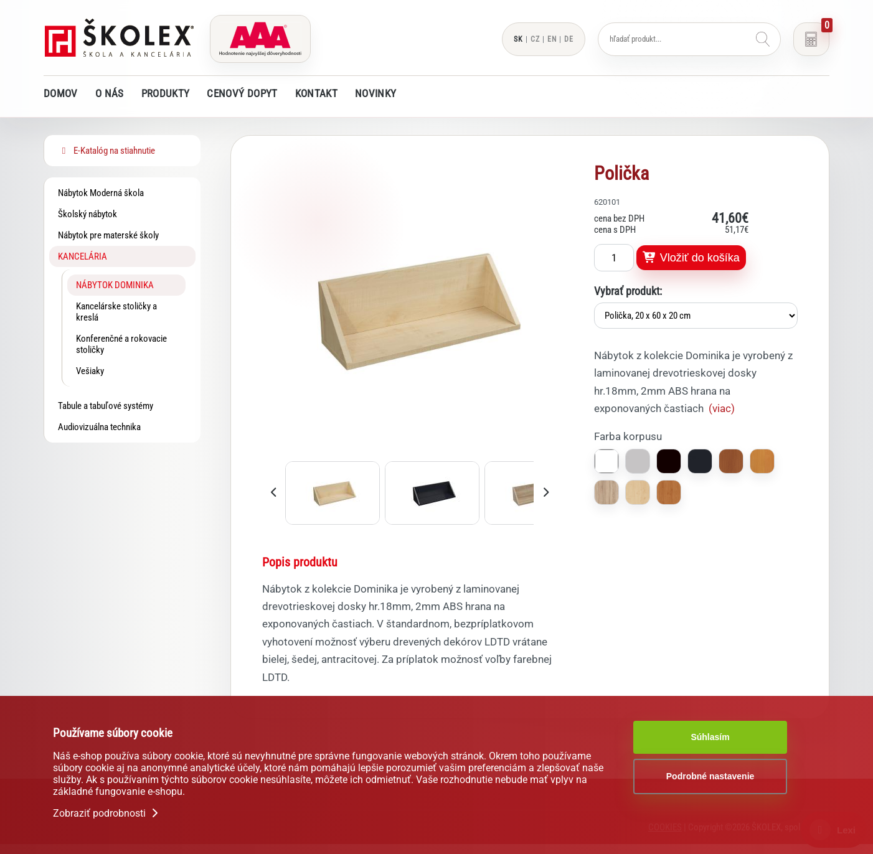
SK (518, 39)
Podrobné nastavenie (710, 776)
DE (568, 39)
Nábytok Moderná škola (101, 193)
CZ (535, 39)
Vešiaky (90, 371)
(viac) (722, 408)
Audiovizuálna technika (99, 427)
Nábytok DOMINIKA (115, 285)
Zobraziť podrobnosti (107, 813)
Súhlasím (710, 737)
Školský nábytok (87, 214)
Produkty (165, 93)
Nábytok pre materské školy (108, 235)
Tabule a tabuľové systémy (105, 405)
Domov (61, 93)
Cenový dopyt (242, 93)
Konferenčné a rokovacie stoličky (121, 344)
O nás (109, 93)
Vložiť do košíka (691, 257)
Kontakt (316, 93)
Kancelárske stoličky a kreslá (116, 312)
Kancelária (82, 256)
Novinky (375, 93)
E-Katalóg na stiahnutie (106, 150)
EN (552, 39)
